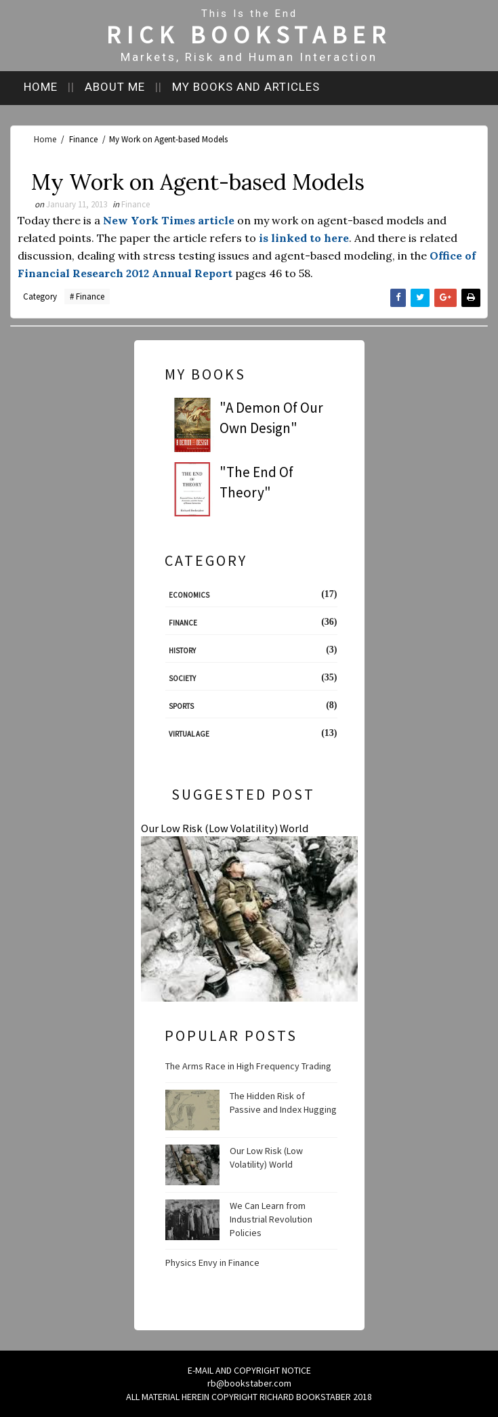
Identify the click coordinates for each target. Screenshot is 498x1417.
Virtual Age (189, 734)
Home (41, 87)
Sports (181, 706)
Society (182, 678)
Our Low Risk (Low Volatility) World (224, 828)
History (182, 650)
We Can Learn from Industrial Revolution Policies (271, 1218)
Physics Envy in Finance (212, 1262)
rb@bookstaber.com (249, 1383)
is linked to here (304, 238)
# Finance (87, 296)
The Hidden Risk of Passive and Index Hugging (283, 1102)
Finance (83, 139)
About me (115, 87)
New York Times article (168, 220)
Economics (189, 595)
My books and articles (246, 87)
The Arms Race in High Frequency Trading (248, 1066)
